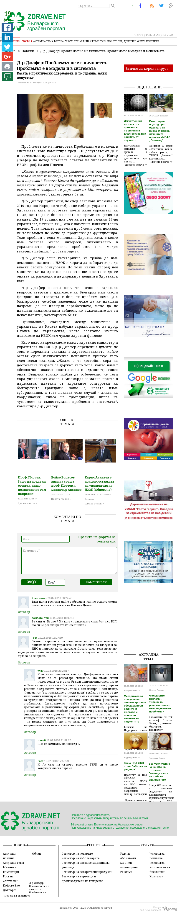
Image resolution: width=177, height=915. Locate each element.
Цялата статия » (28, 503)
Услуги (141, 41)
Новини (15, 41)
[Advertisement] (150, 625)
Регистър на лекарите (77, 853)
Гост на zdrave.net (66, 41)
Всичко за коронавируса (147, 68)
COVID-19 (26, 41)
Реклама (126, 872)
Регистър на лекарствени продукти (87, 872)
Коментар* (69, 560)
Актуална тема (43, 41)
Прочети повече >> (136, 164)
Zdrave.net (66, 907)
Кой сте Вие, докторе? (121, 41)
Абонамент (128, 858)
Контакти (152, 41)
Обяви (36, 853)
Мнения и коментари (93, 41)
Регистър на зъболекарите (81, 858)
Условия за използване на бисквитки (159, 867)
